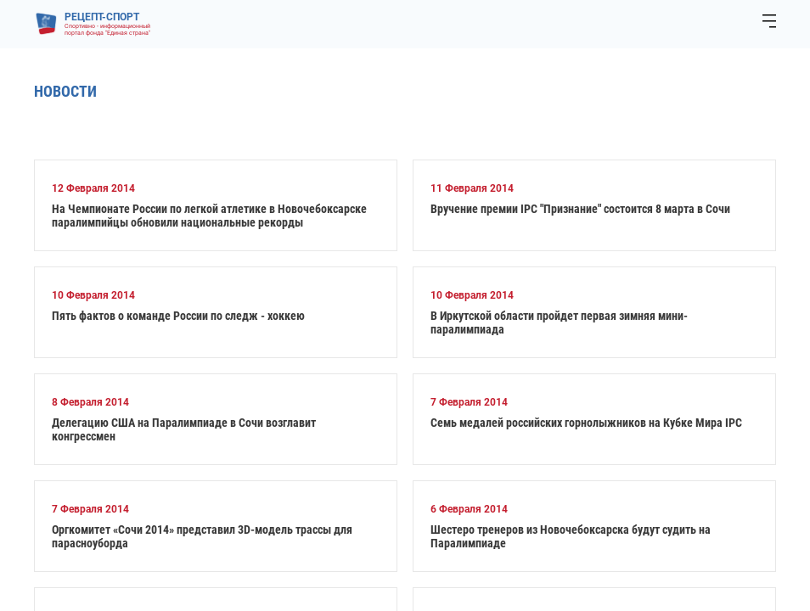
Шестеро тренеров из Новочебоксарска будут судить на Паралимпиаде (570, 536)
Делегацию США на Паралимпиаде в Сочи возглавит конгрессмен (184, 429)
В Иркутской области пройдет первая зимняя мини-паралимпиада (559, 322)
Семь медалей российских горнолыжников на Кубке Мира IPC (586, 422)
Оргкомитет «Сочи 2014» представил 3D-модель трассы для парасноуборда (202, 536)
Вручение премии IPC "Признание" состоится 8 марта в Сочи (580, 209)
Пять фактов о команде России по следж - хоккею (178, 315)
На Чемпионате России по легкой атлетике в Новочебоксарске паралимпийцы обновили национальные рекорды (209, 215)
